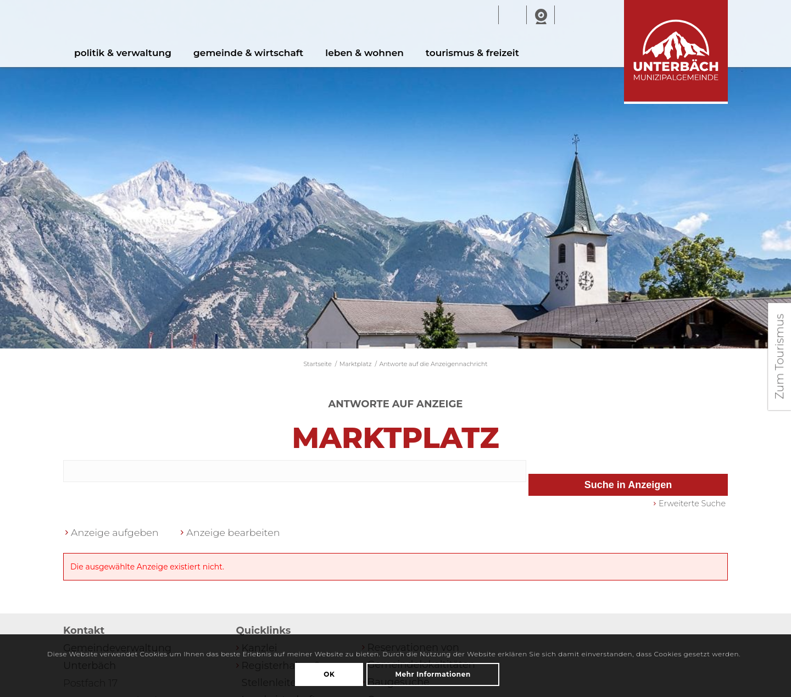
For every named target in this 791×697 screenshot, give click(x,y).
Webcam (540, 15)
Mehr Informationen (432, 674)
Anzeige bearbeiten (236, 535)
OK (329, 674)
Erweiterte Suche (692, 506)
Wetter (512, 15)
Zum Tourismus (779, 356)
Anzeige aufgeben (115, 535)
